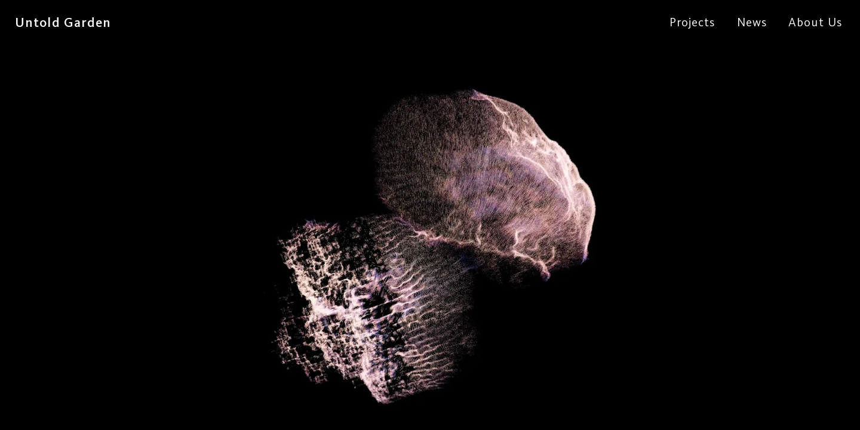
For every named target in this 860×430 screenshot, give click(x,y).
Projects (692, 22)
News (752, 22)
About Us (815, 22)
